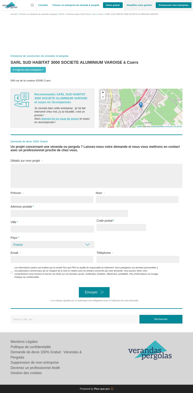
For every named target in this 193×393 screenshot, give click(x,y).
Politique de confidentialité (26, 277)
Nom (100, 193)
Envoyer (91, 292)
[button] (43, 5)
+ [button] (103, 93)
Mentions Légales (24, 342)
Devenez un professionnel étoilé (35, 368)
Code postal (104, 220)
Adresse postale (21, 206)
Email (16, 253)
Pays (14, 237)
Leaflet (139, 126)
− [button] (103, 97)
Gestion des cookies (26, 373)
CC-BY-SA (178, 126)
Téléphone (104, 253)
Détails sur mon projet (26, 160)
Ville (13, 222)
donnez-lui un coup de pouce (60, 118)
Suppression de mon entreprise (35, 362)
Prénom (17, 193)
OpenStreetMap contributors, (163, 126)
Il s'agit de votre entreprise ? (28, 69)
